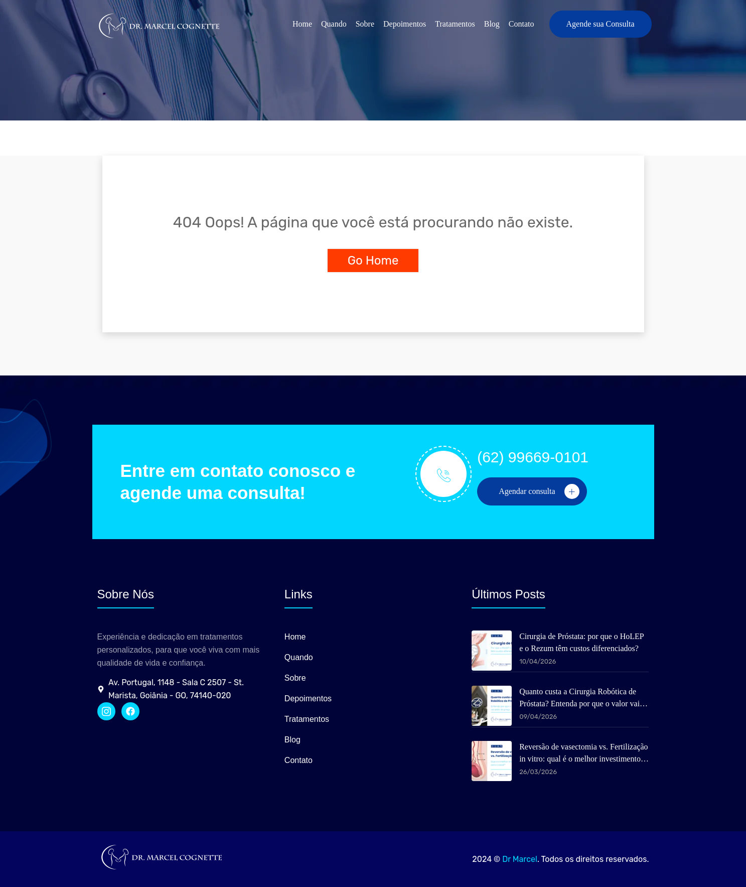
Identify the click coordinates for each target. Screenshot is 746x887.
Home (302, 24)
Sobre (365, 24)
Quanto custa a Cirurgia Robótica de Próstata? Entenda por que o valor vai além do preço (579, 698)
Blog (492, 24)
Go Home (373, 261)
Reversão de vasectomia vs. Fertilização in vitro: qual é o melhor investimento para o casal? (583, 753)
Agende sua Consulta (600, 24)
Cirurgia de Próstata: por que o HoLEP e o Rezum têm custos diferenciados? (581, 642)
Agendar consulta (539, 491)
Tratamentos (455, 24)
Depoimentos (404, 24)
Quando (334, 24)
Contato (521, 24)
